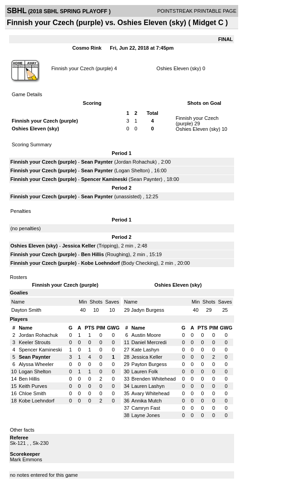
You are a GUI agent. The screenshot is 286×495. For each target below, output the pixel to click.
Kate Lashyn (145, 349)
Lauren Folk (145, 371)
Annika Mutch (147, 400)
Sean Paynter (97, 162)
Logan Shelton (132, 170)
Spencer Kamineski (104, 179)
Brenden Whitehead (154, 379)
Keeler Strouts (35, 342)
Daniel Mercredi (149, 342)
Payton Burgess (149, 364)
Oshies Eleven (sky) (179, 68)
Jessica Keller (78, 245)
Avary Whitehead (151, 393)
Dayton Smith (26, 310)
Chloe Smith (32, 393)
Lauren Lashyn (148, 386)
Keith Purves (33, 386)
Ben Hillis (92, 254)
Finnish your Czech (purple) (82, 68)
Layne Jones (146, 415)
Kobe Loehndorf (100, 263)
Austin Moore (146, 335)
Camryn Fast (146, 408)
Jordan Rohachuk (135, 162)
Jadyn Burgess (147, 310)
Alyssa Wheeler (36, 364)
